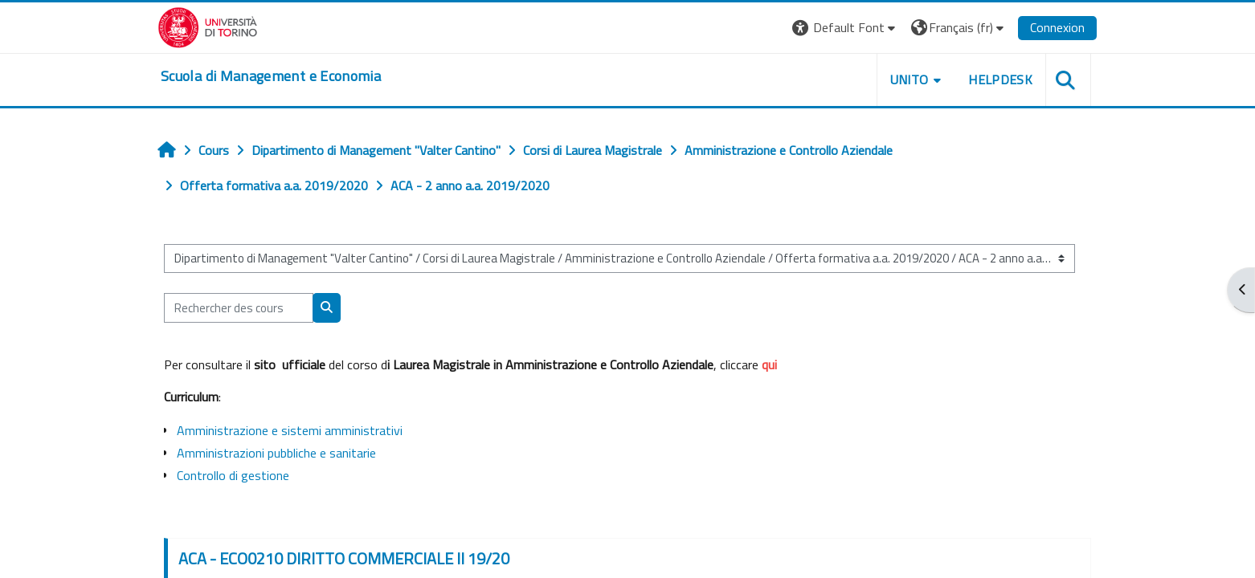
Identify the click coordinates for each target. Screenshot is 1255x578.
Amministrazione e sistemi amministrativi (290, 430)
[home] (271, 76)
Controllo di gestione (233, 475)
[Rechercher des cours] (238, 308)
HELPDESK (1000, 79)
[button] (845, 27)
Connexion (1057, 27)
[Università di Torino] (207, 25)
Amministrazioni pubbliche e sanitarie (276, 452)
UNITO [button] (909, 79)
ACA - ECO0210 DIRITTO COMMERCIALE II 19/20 (343, 558)
